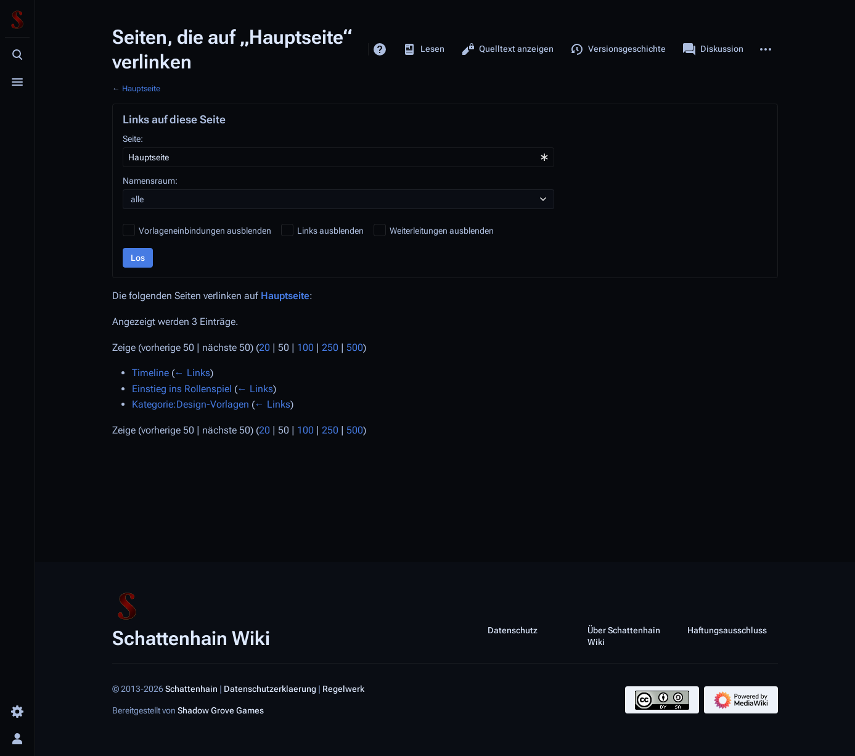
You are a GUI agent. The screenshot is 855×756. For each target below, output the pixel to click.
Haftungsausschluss (727, 630)
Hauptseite (141, 88)
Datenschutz (513, 630)
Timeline (150, 373)
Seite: (133, 139)
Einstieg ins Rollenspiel (182, 389)
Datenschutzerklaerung (270, 689)
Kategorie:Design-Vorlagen (190, 404)
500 (354, 347)
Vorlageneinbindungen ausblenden (205, 231)
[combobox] (338, 157)
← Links (192, 373)
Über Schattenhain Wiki (623, 635)
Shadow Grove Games (221, 710)
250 (330, 347)
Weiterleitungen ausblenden (442, 231)
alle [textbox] (137, 199)
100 (305, 347)
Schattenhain (191, 689)
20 (264, 347)
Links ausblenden (330, 231)
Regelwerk (343, 689)
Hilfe (380, 49)
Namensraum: (150, 181)
